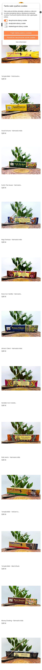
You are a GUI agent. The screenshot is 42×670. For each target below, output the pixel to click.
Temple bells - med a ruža (10, 566)
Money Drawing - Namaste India (12, 621)
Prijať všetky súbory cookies (21, 33)
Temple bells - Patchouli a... (10, 76)
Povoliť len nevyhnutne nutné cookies (21, 37)
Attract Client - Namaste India (11, 348)
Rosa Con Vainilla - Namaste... (11, 294)
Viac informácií (21, 42)
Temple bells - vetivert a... (10, 512)
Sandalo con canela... (8, 403)
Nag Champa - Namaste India (11, 240)
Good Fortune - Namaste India (11, 131)
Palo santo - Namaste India (10, 457)
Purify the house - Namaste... (11, 185)
